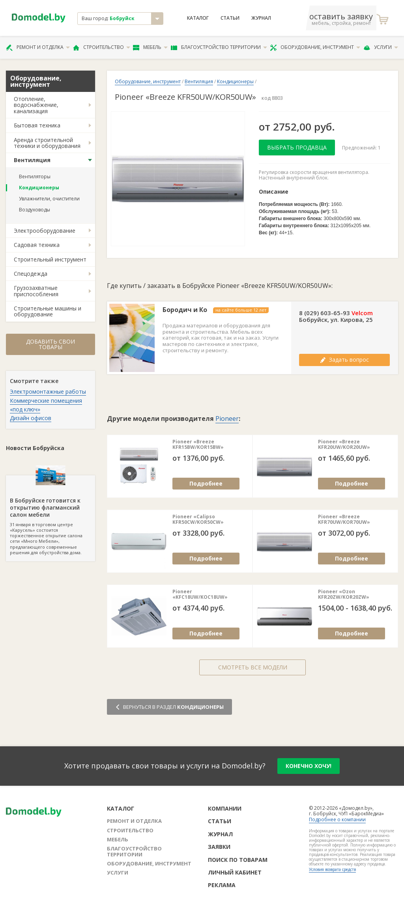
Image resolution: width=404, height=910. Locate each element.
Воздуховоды (34, 209)
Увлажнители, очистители (49, 198)
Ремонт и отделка (38, 47)
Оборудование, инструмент (315, 47)
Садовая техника (37, 245)
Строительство (101, 47)
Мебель (150, 47)
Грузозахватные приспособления (36, 290)
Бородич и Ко (185, 310)
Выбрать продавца (297, 147)
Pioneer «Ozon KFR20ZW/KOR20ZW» (343, 594)
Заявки (219, 847)
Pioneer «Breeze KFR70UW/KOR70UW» (344, 519)
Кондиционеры (39, 187)
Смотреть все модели (252, 667)
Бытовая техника (37, 125)
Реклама (222, 885)
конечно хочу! (308, 766)
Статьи (230, 18)
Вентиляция (32, 160)
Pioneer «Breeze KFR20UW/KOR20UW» (344, 444)
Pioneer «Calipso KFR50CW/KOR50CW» (198, 519)
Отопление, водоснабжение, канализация (36, 105)
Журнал (261, 18)
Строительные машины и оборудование (47, 311)
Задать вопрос (344, 359)
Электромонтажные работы (48, 391)
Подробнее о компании (337, 819)
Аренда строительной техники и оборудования (47, 142)
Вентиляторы (34, 176)
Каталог (198, 18)
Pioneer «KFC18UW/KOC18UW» (200, 594)
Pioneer (227, 418)
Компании (224, 808)
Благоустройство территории (219, 47)
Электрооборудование (44, 230)
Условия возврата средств (332, 869)
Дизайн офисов (30, 418)
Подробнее (206, 483)
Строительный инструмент (50, 259)
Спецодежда (30, 273)
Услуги (380, 47)
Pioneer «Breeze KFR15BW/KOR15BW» (198, 444)
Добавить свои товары (50, 344)
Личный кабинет (235, 872)
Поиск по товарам (237, 860)
